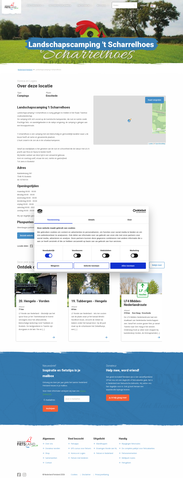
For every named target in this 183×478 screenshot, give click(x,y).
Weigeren (55, 266)
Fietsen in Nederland (104, 453)
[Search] (124, 5)
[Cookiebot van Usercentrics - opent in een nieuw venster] (135, 211)
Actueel (101, 6)
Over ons (49, 443)
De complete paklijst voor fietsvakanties (138, 448)
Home (11, 6)
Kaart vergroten (154, 100)
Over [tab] (129, 220)
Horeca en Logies (78, 453)
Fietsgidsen (126, 462)
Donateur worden (52, 448)
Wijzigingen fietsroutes (131, 443)
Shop (143, 6)
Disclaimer (86, 475)
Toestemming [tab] (53, 220)
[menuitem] (11, 6)
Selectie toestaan (91, 266)
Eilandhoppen (101, 443)
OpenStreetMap (160, 143)
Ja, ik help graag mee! (117, 397)
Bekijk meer (157, 265)
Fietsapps (75, 443)
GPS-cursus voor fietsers (81, 448)
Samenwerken (51, 458)
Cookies (74, 475)
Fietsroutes (34, 6)
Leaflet (151, 143)
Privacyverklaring (102, 475)
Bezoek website (26, 235)
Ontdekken (83, 6)
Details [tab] (91, 220)
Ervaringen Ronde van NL (106, 448)
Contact (48, 462)
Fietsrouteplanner (60, 6)
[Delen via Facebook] (31, 246)
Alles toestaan (128, 266)
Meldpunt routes (128, 458)
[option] (39, 308)
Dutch (153, 6)
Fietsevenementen (129, 453)
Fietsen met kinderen (79, 458)
